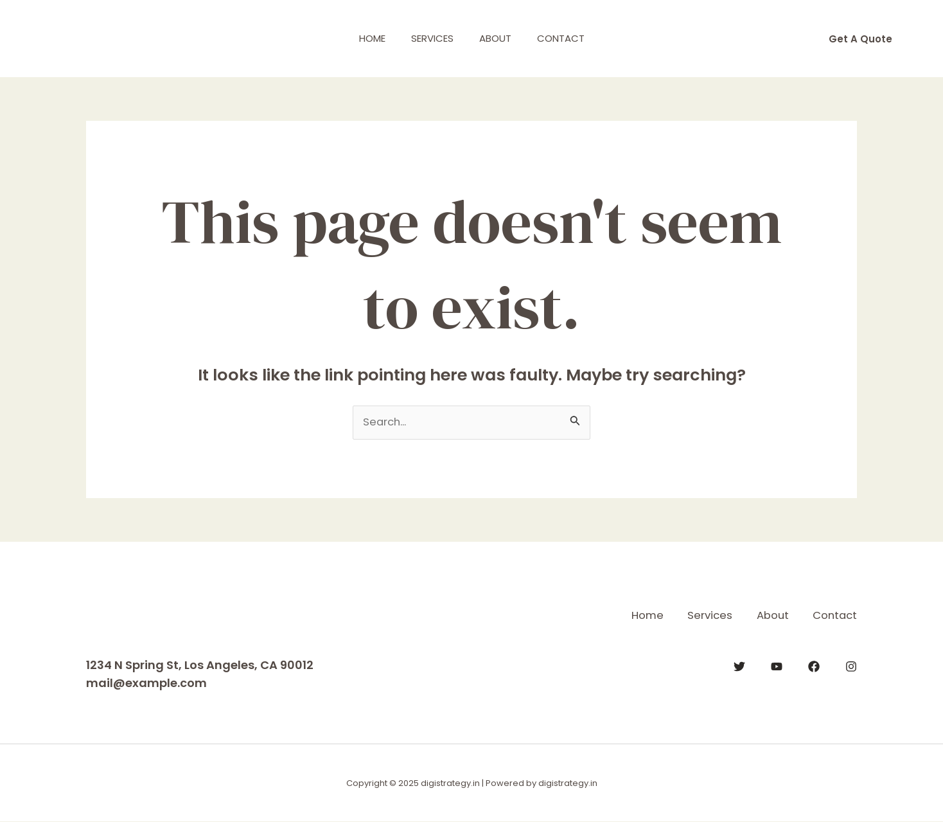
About (498, 38)
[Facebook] (814, 666)
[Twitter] (739, 666)
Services (429, 38)
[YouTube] (776, 666)
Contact (570, 38)
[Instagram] (851, 666)
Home (362, 38)
